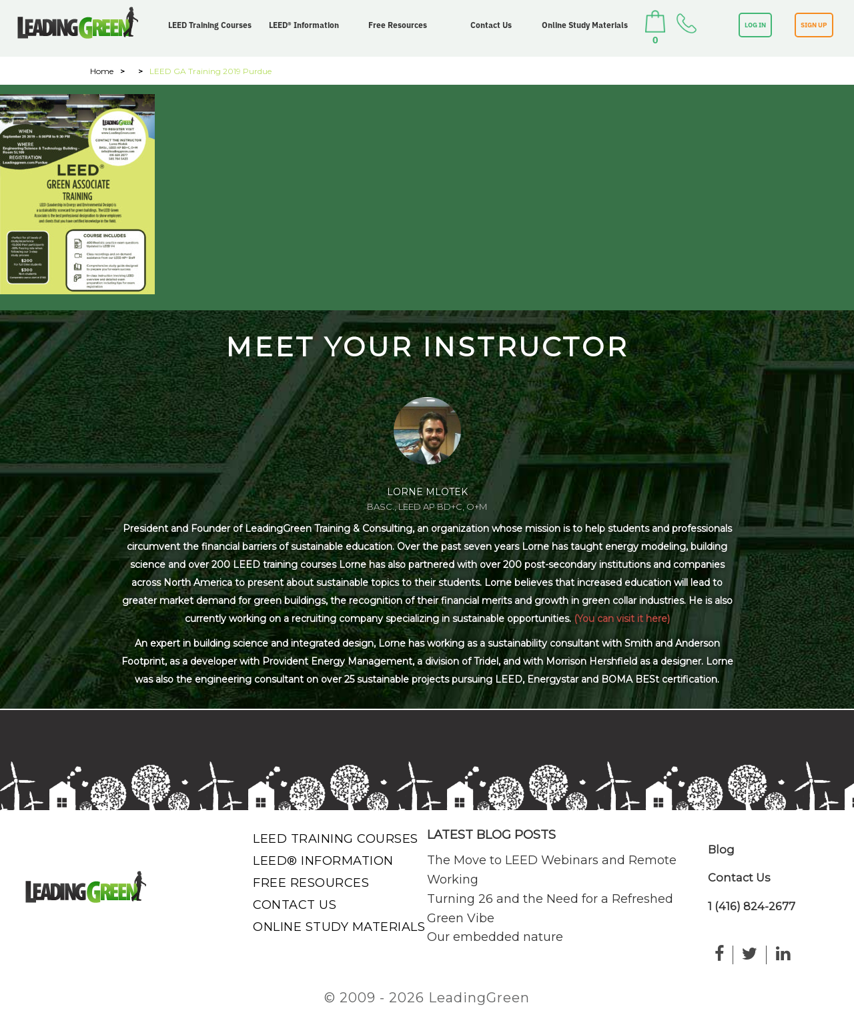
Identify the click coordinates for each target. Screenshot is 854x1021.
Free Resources (397, 25)
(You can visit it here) (622, 619)
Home (101, 71)
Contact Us (491, 25)
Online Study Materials (585, 25)
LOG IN (755, 25)
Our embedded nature (495, 937)
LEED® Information (304, 25)
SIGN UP (814, 25)
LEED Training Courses (210, 25)
